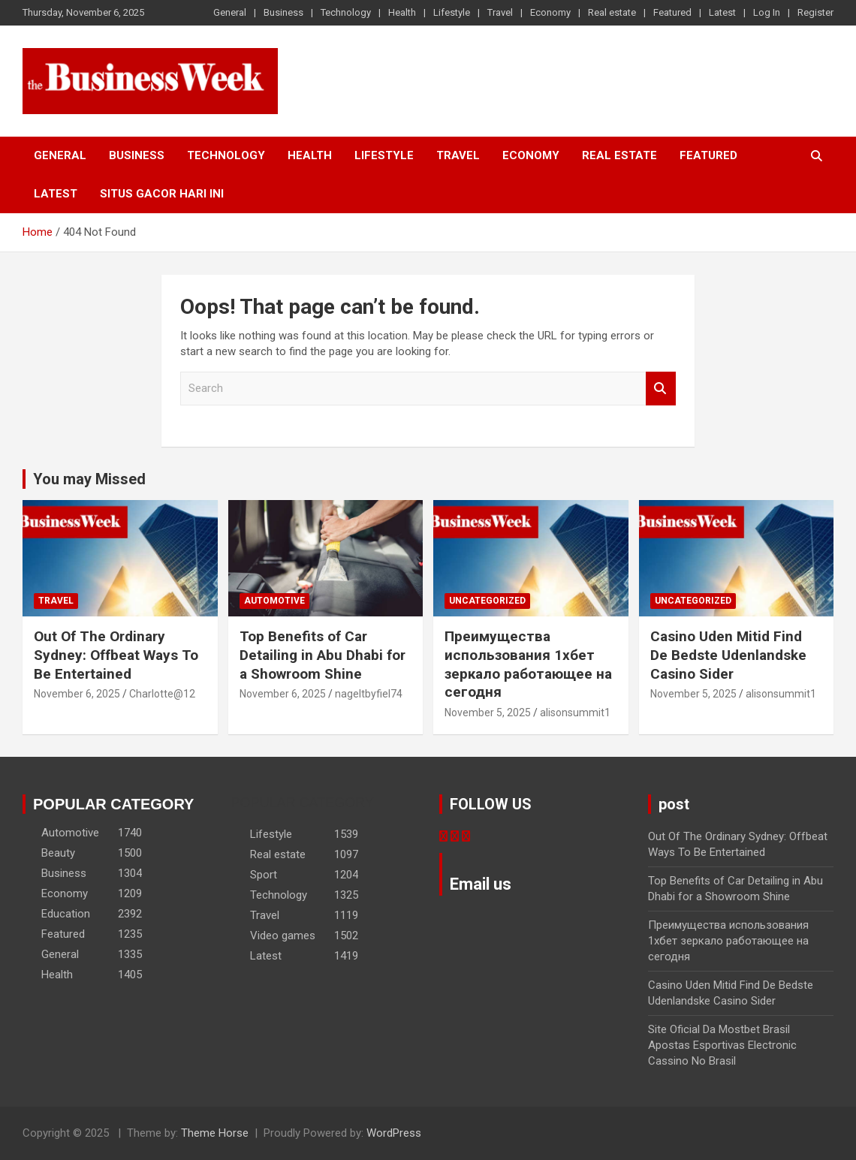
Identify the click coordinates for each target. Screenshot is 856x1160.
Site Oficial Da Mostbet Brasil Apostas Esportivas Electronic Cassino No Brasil (722, 1045)
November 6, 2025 (77, 694)
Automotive (274, 600)
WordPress (393, 1133)
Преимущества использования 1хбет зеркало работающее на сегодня (528, 664)
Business (283, 12)
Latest (722, 12)
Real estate (612, 12)
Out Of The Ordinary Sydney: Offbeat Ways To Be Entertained (116, 655)
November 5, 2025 (488, 713)
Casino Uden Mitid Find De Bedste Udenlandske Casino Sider (728, 655)
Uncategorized (487, 600)
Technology (346, 12)
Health (402, 12)
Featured (672, 12)
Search (661, 388)
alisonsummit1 (575, 713)
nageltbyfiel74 (368, 694)
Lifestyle (451, 12)
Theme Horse (215, 1133)
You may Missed (89, 479)
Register (815, 12)
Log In (766, 12)
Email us (480, 884)
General (229, 12)
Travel (500, 12)
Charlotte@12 (162, 694)
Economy (550, 12)
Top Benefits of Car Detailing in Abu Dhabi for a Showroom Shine (322, 655)
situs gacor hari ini (162, 193)
